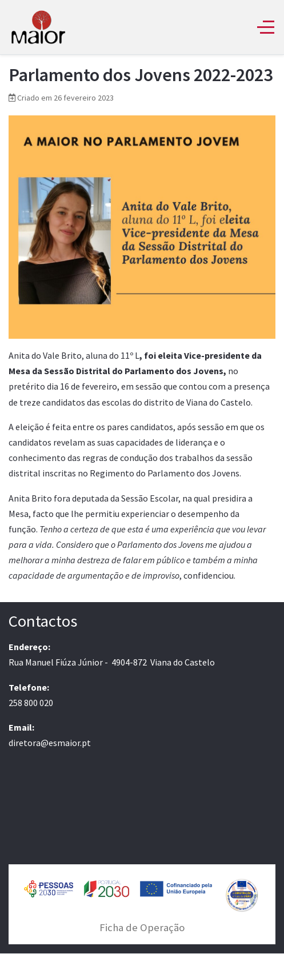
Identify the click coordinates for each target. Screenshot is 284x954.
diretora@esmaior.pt (50, 742)
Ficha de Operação (142, 927)
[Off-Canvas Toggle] (265, 26)
